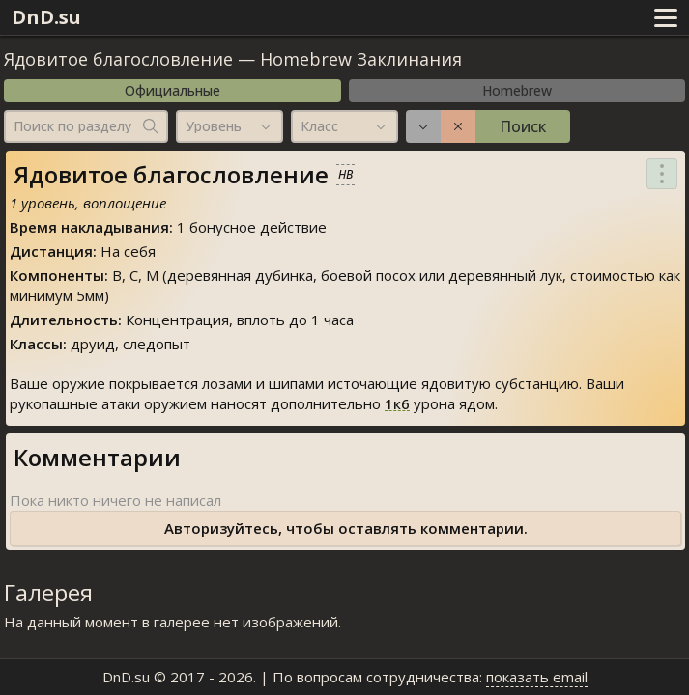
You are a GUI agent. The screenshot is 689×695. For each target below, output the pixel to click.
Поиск (523, 126)
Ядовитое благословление (118, 58)
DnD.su (46, 17)
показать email (537, 676)
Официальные (172, 90)
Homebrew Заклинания (361, 58)
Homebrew (517, 90)
